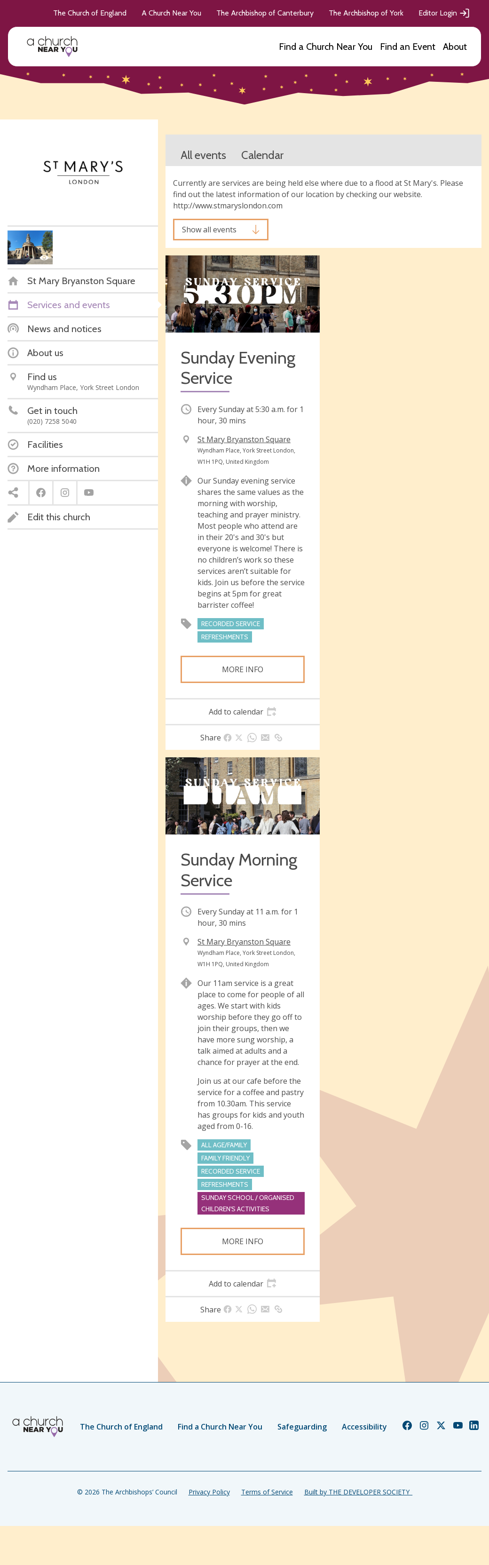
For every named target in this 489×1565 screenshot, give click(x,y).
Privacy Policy (209, 1491)
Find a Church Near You (325, 46)
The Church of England (89, 12)
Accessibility (364, 1427)
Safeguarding (302, 1427)
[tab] (243, 711)
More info (242, 669)
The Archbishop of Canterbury (265, 12)
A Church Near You (171, 12)
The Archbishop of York (366, 12)
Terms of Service (267, 1491)
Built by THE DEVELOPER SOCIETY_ (358, 1491)
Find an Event (407, 46)
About (455, 46)
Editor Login (444, 13)
